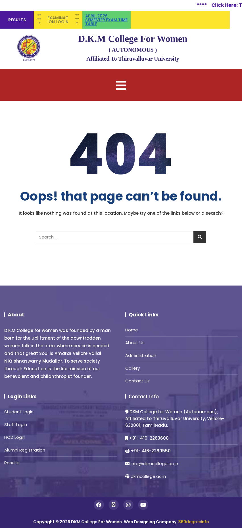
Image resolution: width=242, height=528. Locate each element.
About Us (135, 343)
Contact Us (137, 381)
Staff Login (15, 424)
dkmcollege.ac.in (148, 476)
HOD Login (14, 437)
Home (131, 330)
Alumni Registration (24, 450)
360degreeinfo (193, 522)
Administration (140, 355)
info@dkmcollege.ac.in (154, 464)
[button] (121, 84)
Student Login (19, 412)
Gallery (132, 368)
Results (12, 463)
